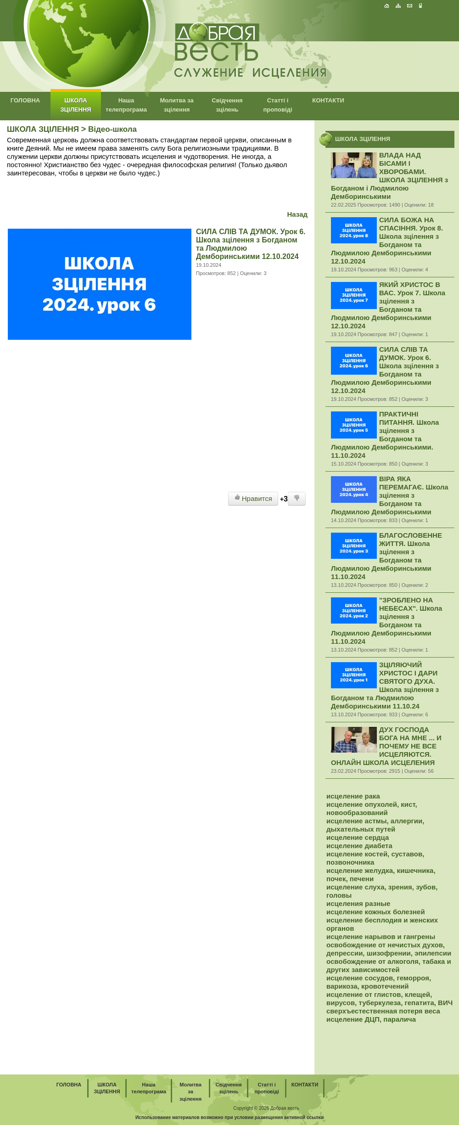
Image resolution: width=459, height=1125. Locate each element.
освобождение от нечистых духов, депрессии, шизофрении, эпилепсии (388, 949)
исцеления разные (358, 903)
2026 (264, 1108)
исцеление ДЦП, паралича (371, 1019)
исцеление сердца (357, 837)
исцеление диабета (359, 845)
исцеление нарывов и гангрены (380, 936)
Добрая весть (284, 1108)
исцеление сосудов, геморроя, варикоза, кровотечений (378, 982)
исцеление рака (353, 796)
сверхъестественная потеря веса (383, 1011)
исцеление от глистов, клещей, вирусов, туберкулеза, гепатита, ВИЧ (389, 998)
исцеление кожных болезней (375, 912)
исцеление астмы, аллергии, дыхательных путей (375, 825)
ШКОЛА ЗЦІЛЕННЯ (43, 129)
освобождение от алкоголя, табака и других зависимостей (388, 965)
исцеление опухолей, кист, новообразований (371, 808)
